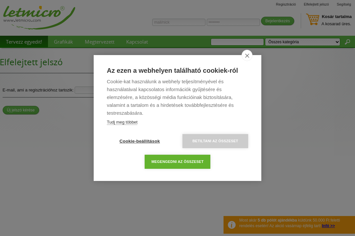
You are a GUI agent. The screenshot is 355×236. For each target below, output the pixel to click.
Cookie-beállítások (140, 141)
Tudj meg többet (122, 122)
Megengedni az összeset (178, 162)
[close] (247, 55)
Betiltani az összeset (215, 141)
